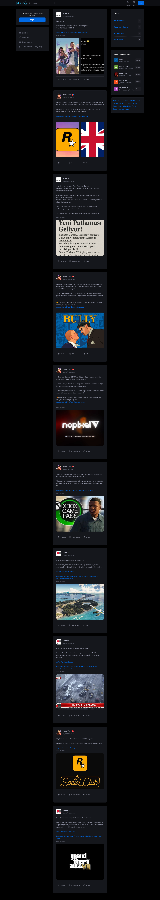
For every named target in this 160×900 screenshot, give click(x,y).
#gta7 (58, 832)
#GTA (58, 662)
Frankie (66, 14)
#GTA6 (58, 572)
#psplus (90, 490)
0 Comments (74, 261)
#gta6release (82, 33)
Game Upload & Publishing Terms (124, 106)
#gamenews (71, 116)
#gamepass (71, 490)
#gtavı (63, 33)
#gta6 (58, 33)
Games (24, 37)
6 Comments (74, 80)
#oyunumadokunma (121, 27)
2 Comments (74, 163)
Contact (125, 100)
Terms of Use (133, 103)
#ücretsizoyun (119, 33)
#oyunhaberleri (61, 116)
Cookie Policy (135, 100)
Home (23, 32)
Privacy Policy (118, 103)
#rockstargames (71, 33)
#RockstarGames (68, 572)
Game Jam (25, 42)
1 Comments (74, 625)
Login (141, 3)
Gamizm (66, 553)
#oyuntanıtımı (118, 40)
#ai (74, 832)
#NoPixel (70, 402)
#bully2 (69, 307)
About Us (116, 100)
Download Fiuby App (30, 47)
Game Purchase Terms (121, 109)
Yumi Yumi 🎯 (68, 95)
